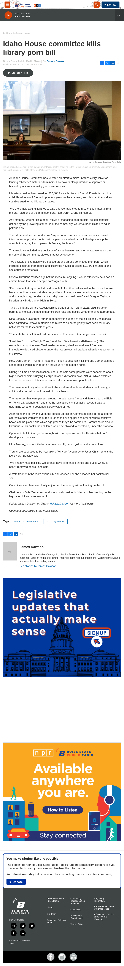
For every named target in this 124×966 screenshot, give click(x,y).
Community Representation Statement (77, 901)
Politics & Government (16, 33)
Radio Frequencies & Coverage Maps (104, 907)
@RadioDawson (59, 503)
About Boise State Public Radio (55, 899)
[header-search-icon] (97, 5)
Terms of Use (76, 924)
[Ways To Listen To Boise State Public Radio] (62, 792)
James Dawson (56, 61)
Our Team (51, 914)
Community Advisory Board (56, 921)
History (50, 907)
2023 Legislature (55, 521)
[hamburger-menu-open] (7, 5)
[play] (8, 15)
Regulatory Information (99, 899)
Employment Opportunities (76, 917)
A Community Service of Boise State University (104, 916)
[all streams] (119, 15)
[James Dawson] (10, 551)
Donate (111, 4)
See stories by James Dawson (38, 566)
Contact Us (75, 910)
